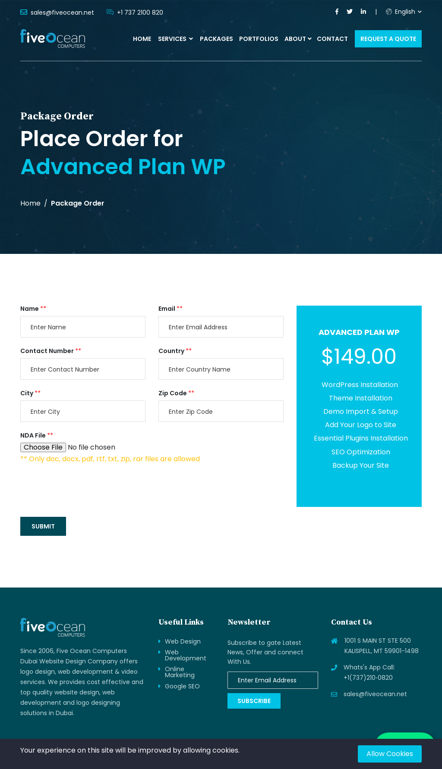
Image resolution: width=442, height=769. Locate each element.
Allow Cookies (389, 754)
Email (170, 309)
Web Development (185, 655)
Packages (216, 38)
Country (175, 351)
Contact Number (50, 351)
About (295, 38)
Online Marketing (180, 672)
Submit (43, 526)
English (400, 12)
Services (175, 38)
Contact (332, 38)
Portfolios (258, 38)
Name (33, 309)
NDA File (36, 435)
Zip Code (176, 393)
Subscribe (254, 701)
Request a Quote (388, 38)
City (30, 393)
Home (142, 38)
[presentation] (86, 489)
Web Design (183, 641)
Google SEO (182, 686)
